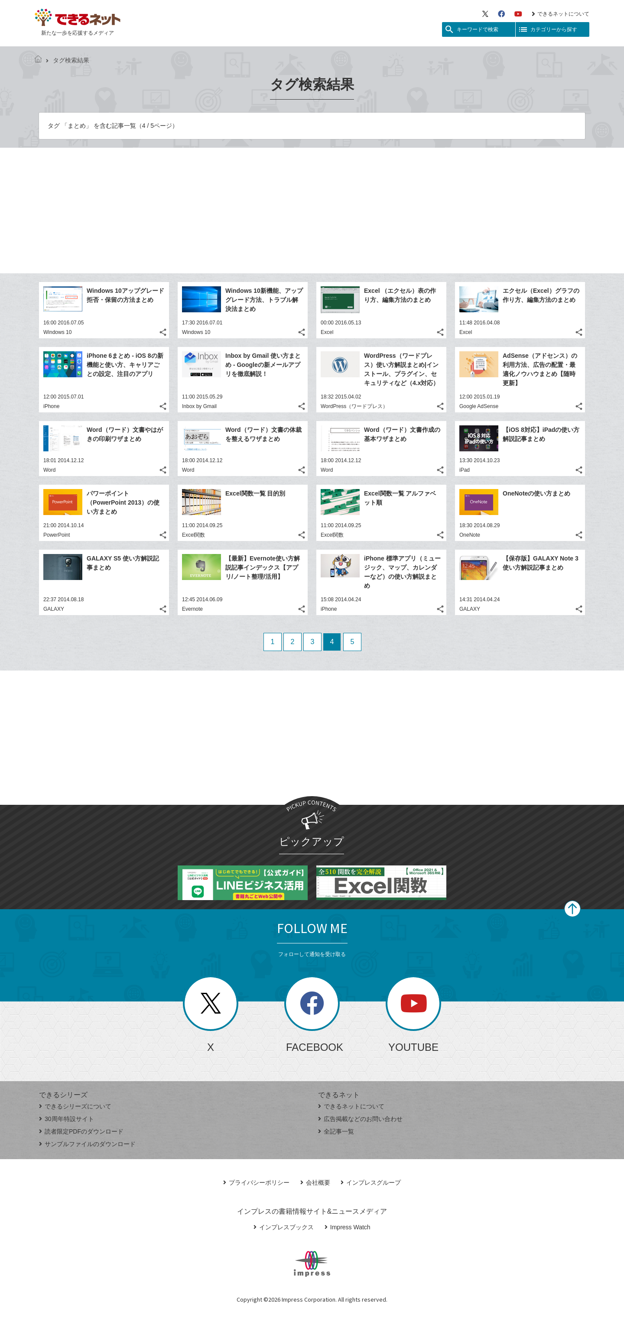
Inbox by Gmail (199, 406)
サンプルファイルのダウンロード (87, 1144)
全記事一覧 (336, 1131)
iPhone (51, 406)
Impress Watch (347, 1227)
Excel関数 (193, 535)
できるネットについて (560, 14)
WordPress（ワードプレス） (354, 406)
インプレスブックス (284, 1227)
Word (49, 470)
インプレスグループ (371, 1182)
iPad (464, 470)
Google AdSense (478, 406)
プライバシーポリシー (256, 1182)
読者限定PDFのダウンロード (81, 1131)
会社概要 (315, 1182)
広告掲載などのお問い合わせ (360, 1118)
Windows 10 (57, 332)
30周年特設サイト (66, 1118)
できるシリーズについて (75, 1106)
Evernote (192, 609)
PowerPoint (56, 535)
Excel (327, 332)
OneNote (469, 535)
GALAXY (53, 609)
